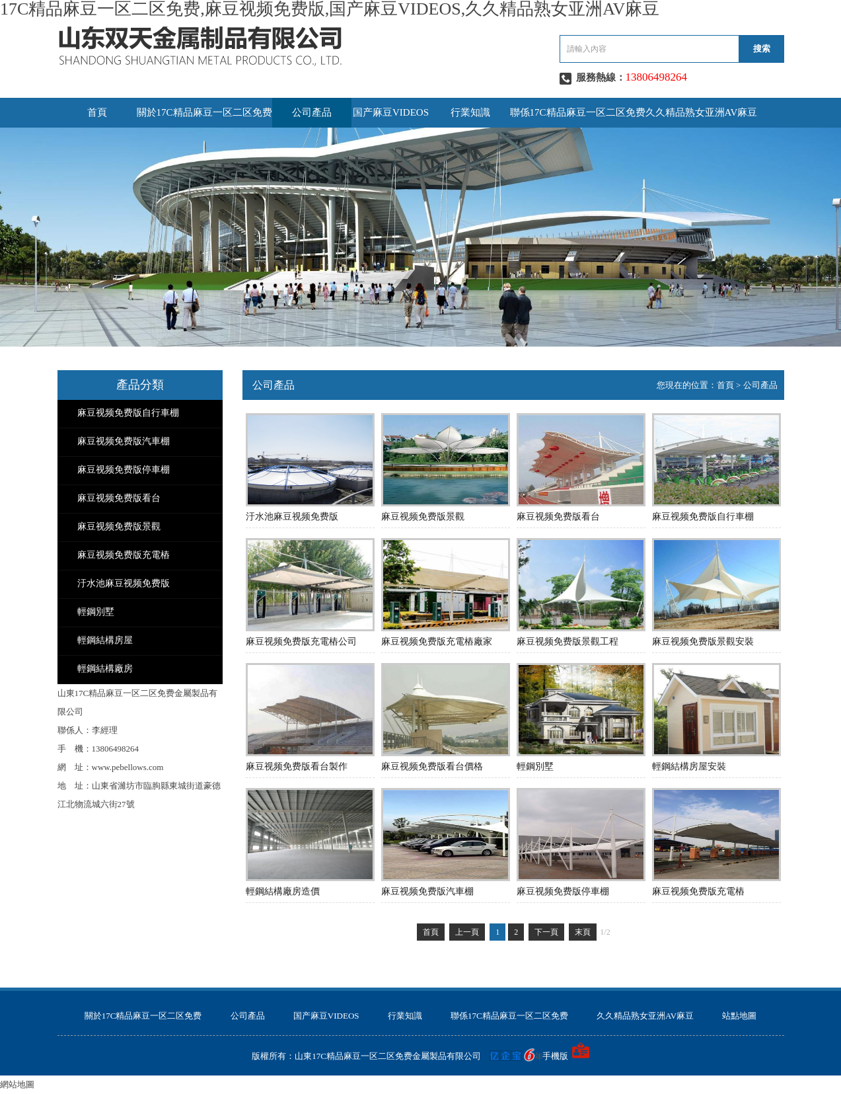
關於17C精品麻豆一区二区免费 (204, 112)
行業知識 (470, 112)
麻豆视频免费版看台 (119, 498)
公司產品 (312, 112)
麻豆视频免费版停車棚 (123, 470)
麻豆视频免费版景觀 (119, 526)
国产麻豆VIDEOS (391, 112)
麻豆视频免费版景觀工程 (567, 641)
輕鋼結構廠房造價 (283, 891)
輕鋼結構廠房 (105, 669)
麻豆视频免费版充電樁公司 (301, 641)
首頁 (97, 112)
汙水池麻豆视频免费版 (123, 583)
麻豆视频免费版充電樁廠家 (436, 641)
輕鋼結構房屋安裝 (689, 766)
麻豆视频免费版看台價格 (432, 766)
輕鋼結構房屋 (105, 640)
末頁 (583, 932)
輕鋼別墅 (95, 612)
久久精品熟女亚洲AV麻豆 (701, 112)
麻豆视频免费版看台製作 (296, 766)
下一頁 (546, 932)
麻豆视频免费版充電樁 (123, 555)
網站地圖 (17, 1084)
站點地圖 (739, 1016)
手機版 (555, 1056)
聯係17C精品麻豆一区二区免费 (577, 112)
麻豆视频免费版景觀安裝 (703, 641)
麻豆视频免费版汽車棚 (123, 441)
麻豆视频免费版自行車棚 (128, 413)
